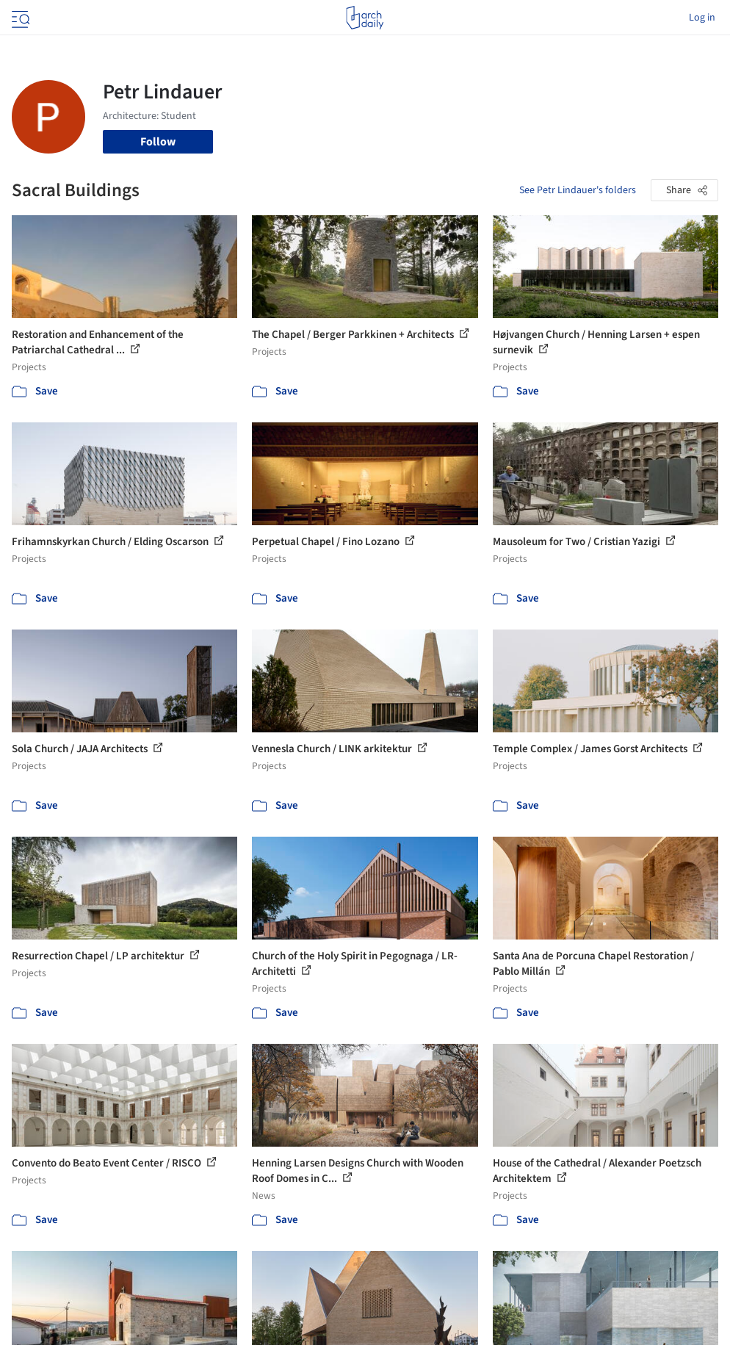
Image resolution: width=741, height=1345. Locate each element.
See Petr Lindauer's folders (577, 190)
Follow (158, 142)
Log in (702, 17)
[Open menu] (19, 17)
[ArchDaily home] (364, 17)
